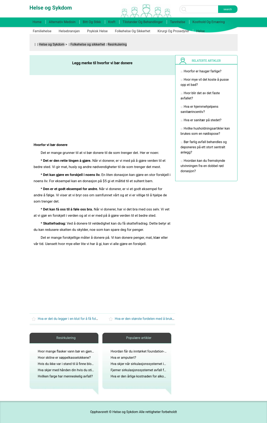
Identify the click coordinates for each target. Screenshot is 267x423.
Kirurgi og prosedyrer (173, 31)
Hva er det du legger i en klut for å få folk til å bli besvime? (80, 319)
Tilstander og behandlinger (143, 22)
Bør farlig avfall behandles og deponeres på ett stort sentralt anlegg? (204, 147)
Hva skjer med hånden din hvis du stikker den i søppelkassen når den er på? (93, 370)
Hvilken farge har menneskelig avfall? (65, 376)
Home (37, 22)
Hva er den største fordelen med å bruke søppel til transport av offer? (165, 319)
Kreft (111, 22)
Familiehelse (42, 31)
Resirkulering (117, 44)
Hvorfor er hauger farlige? (202, 71)
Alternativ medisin (62, 22)
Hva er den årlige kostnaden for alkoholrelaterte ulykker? (152, 376)
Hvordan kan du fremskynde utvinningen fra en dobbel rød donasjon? (203, 166)
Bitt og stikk (92, 22)
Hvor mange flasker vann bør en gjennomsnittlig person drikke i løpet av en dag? (97, 351)
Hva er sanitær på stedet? (202, 120)
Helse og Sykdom (52, 44)
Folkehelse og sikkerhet (132, 31)
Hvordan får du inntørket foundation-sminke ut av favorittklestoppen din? (164, 351)
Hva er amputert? (123, 358)
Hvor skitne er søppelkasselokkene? (64, 358)
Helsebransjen (69, 31)
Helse (200, 31)
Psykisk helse (97, 31)
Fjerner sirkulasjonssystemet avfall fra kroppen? (146, 370)
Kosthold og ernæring (208, 22)
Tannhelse (177, 22)
